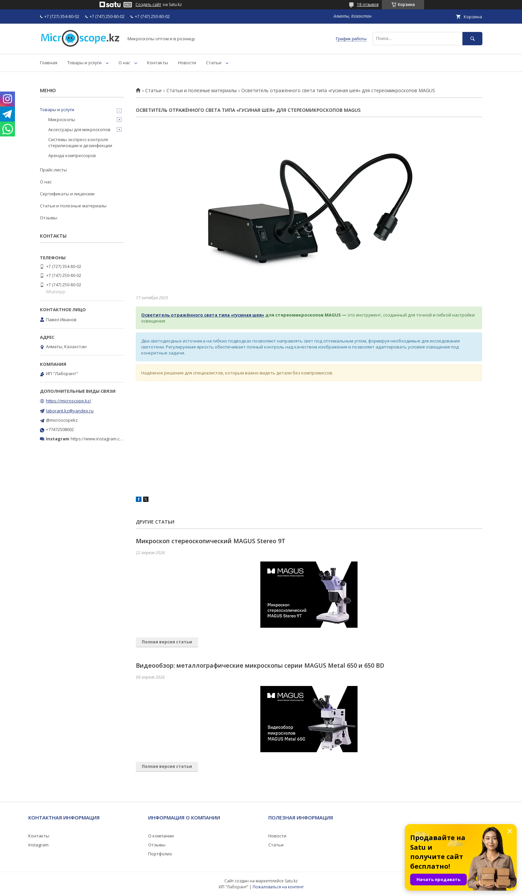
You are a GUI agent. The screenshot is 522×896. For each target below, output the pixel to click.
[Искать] (472, 38)
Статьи (213, 63)
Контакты (157, 63)
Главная (48, 63)
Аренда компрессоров (72, 155)
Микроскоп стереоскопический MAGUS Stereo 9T (210, 541)
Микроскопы (61, 119)
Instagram (38, 845)
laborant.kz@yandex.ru (70, 410)
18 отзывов (368, 4)
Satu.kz (291, 881)
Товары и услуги (84, 63)
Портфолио (160, 854)
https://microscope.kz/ (68, 400)
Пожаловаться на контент (278, 887)
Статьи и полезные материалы (201, 90)
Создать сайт (148, 4)
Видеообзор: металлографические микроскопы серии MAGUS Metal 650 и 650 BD (260, 665)
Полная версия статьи (167, 642)
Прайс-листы (53, 170)
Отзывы (48, 218)
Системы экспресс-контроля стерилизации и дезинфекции (80, 142)
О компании (161, 836)
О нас (124, 63)
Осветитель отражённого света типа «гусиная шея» (202, 315)
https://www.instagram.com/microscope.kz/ (114, 439)
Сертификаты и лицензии (67, 194)
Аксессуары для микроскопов (79, 129)
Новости (187, 63)
